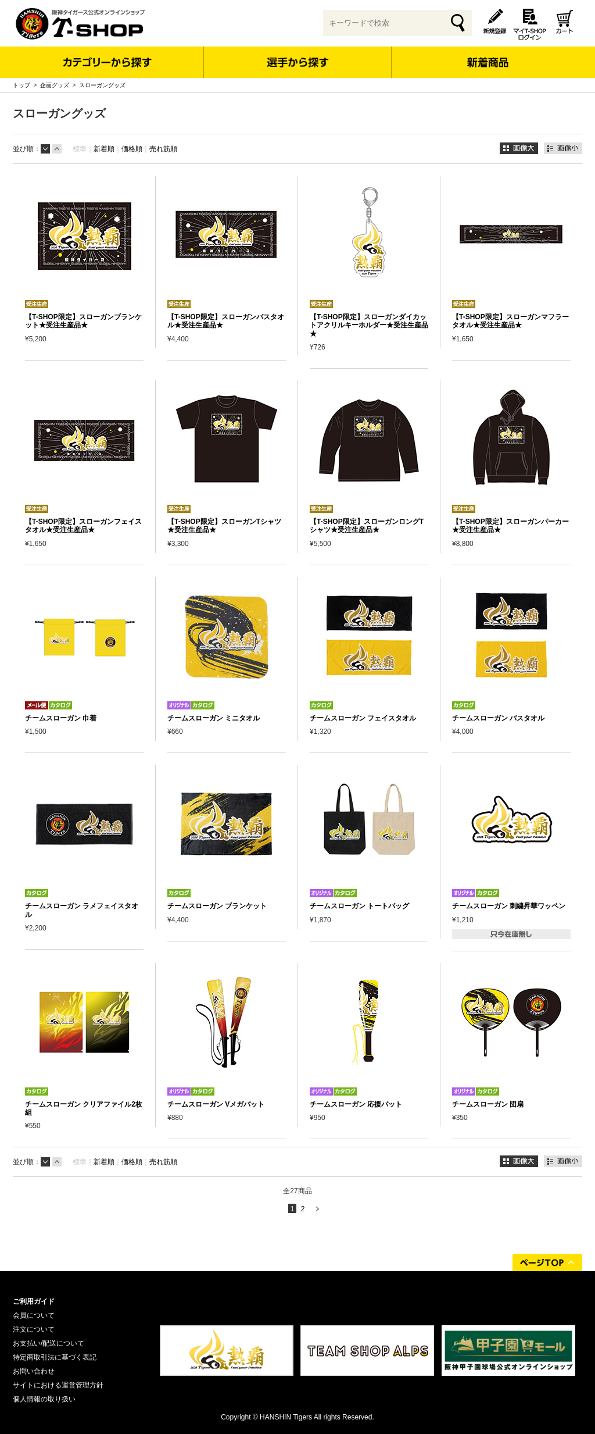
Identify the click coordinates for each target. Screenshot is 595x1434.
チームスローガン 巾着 (60, 718)
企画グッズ (54, 85)
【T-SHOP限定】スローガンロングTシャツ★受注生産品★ (367, 526)
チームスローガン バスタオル (498, 718)
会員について (34, 1315)
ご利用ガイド (34, 1301)
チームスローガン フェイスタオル (363, 718)
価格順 (131, 149)
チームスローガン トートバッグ (359, 906)
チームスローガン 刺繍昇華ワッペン (508, 906)
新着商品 (487, 54)
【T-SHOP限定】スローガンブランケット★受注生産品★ (83, 321)
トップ (21, 85)
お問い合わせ (34, 1371)
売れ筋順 (163, 149)
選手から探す (297, 62)
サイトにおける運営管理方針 (58, 1385)
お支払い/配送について (48, 1343)
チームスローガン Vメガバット (215, 1104)
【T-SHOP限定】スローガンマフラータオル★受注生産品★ (510, 321)
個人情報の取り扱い (44, 1399)
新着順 (104, 149)
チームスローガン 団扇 (488, 1104)
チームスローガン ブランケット (217, 906)
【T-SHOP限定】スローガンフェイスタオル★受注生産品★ (83, 526)
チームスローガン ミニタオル (213, 718)
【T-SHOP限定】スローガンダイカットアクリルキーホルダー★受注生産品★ (369, 325)
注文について (34, 1329)
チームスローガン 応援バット (356, 1104)
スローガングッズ (102, 85)
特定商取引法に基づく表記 (54, 1357)
